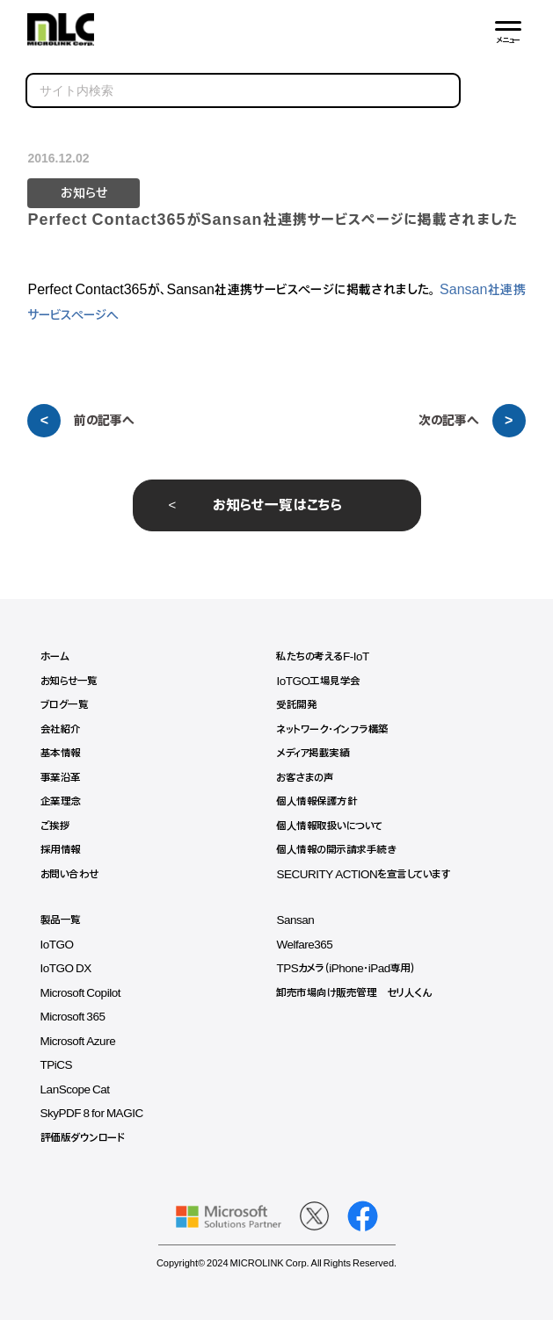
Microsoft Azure (78, 1042)
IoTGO (57, 945)
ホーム (54, 657)
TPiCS (56, 1065)
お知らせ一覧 (69, 681)
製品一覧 (60, 920)
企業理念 (60, 802)
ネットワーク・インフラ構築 (332, 730)
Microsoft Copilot (80, 993)
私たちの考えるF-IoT (322, 657)
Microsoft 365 (73, 1017)
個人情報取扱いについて (329, 826)
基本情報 (60, 754)
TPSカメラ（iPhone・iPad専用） (345, 969)
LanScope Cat (75, 1090)
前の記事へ (104, 421)
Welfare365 (304, 945)
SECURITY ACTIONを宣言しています (363, 875)
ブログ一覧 (64, 705)
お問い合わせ (69, 875)
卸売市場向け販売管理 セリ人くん (354, 993)
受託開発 (296, 705)
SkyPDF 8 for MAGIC (91, 1114)
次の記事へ (448, 421)
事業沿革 (60, 778)
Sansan (295, 920)
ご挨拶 (55, 826)
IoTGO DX (65, 969)
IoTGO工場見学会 (318, 681)
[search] (243, 90)
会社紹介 (60, 730)
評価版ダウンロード (82, 1138)
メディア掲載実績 (312, 754)
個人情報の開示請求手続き (336, 850)
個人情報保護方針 (316, 802)
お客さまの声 (304, 778)
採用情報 (60, 850)
